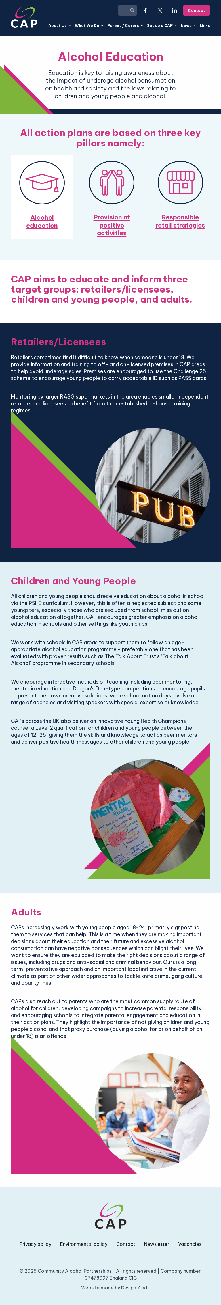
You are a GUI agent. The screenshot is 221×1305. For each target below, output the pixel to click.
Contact (125, 1244)
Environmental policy (83, 1244)
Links (205, 25)
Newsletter (156, 1244)
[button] (59, 25)
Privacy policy (35, 1244)
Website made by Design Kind (114, 1288)
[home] (24, 16)
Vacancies (189, 1244)
